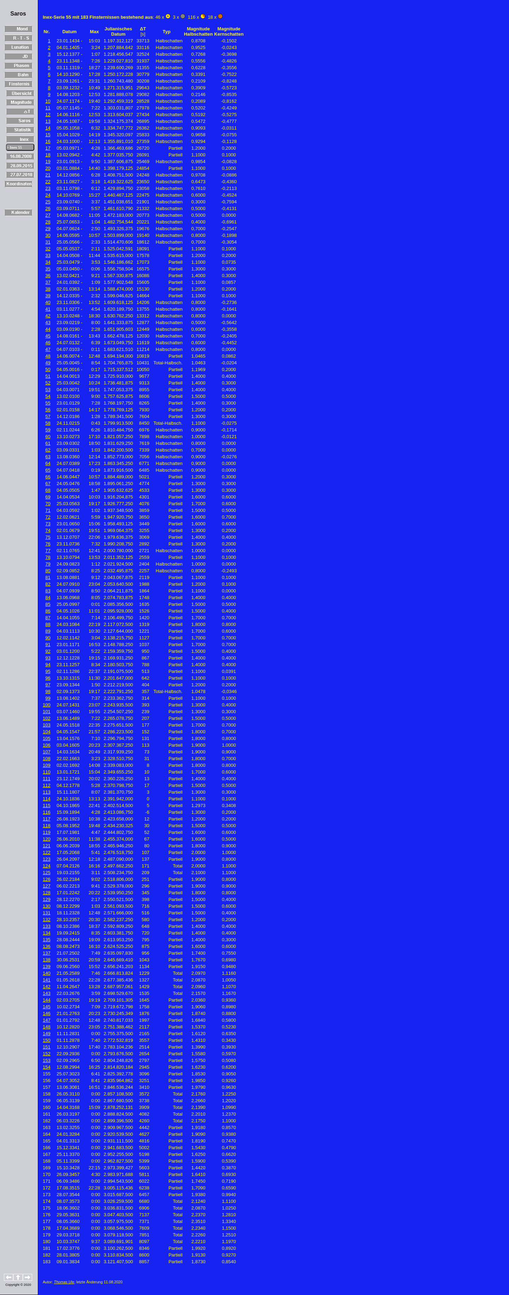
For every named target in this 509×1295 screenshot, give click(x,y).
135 (47, 939)
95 (47, 671)
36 (47, 275)
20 (47, 168)
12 (47, 114)
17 (47, 148)
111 (47, 778)
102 (47, 718)
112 (47, 785)
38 (47, 289)
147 (47, 1020)
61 (47, 443)
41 (47, 309)
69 (47, 497)
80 (47, 570)
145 (47, 1006)
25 (47, 201)
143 (47, 993)
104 (47, 731)
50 (47, 369)
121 (47, 845)
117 (47, 819)
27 (47, 215)
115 (47, 805)
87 (47, 617)
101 (47, 711)
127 (47, 886)
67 (47, 483)
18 (47, 154)
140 (47, 973)
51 (47, 376)
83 (47, 590)
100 (47, 705)
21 (47, 175)
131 (47, 912)
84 (47, 597)
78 (47, 557)
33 (47, 255)
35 (47, 268)
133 (47, 926)
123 (47, 859)
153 (47, 1060)
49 (47, 362)
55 (47, 403)
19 (47, 161)
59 (47, 429)
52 (47, 383)
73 (47, 523)
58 (47, 423)
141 (47, 980)
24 (47, 195)
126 (47, 879)
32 (47, 248)
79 (47, 564)
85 (47, 604)
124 (47, 866)
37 (47, 282)
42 (47, 315)
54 (47, 396)
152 (47, 1053)
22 (47, 181)
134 (47, 933)
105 (47, 738)
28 (47, 222)
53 (47, 389)
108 (47, 758)
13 (47, 121)
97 (47, 684)
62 (47, 450)
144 (47, 1000)
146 (47, 1013)
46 (47, 342)
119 (47, 832)
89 (47, 631)
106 (47, 745)
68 (47, 490)
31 (47, 242)
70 (47, 503)
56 (47, 409)
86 (47, 611)
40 (47, 302)
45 (47, 336)
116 (47, 812)
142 (47, 986)
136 (47, 946)
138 (47, 959)
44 (47, 329)
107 (47, 751)
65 (47, 470)
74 (47, 530)
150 (47, 1040)
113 (47, 792)
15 (47, 134)
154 (47, 1067)
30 (47, 235)
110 (47, 772)
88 (47, 624)
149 (47, 1033)
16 (47, 141)
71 (47, 510)
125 (47, 872)
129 (47, 899)
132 (47, 919)
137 (47, 953)
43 (47, 322)
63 (47, 456)
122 (47, 852)
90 (47, 637)
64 (47, 463)
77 (47, 550)
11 (47, 108)
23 (47, 188)
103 (47, 725)
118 (47, 825)
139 (47, 966)
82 (47, 584)
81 (47, 577)
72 (47, 517)
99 (47, 698)
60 (47, 436)
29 (47, 228)
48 (47, 356)
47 (47, 349)
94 (47, 664)
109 (47, 765)
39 (47, 295)
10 (47, 101)
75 (47, 537)
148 (47, 1027)
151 (47, 1047)
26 (47, 208)
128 (47, 892)
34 (47, 262)
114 (47, 798)
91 (47, 644)
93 (47, 658)
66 (47, 476)
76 (47, 544)
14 (47, 128)
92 (47, 651)
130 (47, 906)
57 (47, 416)
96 (47, 678)
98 (47, 691)
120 (47, 839)
